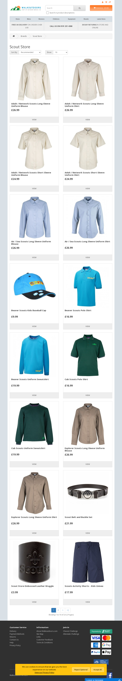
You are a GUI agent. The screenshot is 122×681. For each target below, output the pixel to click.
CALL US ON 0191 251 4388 (61, 26)
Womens (41, 19)
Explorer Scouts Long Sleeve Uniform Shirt (34, 517)
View (34, 119)
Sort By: (14, 52)
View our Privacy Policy (44, 672)
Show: (49, 52)
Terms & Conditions (44, 642)
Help (12, 642)
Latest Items (101, 19)
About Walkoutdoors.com (46, 631)
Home (18, 19)
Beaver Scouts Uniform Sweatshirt (30, 379)
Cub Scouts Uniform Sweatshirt (28, 448)
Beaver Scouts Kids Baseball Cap (28, 310)
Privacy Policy (15, 645)
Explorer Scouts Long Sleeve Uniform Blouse (85, 449)
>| (68, 610)
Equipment (71, 19)
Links (38, 637)
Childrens (56, 19)
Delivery (13, 631)
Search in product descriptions (60, 13)
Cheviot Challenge (70, 631)
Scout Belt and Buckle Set (78, 517)
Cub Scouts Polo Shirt (76, 379)
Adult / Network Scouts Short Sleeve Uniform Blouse (31, 173)
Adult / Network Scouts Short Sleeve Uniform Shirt (84, 173)
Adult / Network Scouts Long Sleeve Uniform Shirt (84, 104)
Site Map (39, 634)
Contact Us (14, 639)
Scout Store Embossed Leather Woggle (32, 586)
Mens (29, 19)
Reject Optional (81, 669)
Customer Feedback (44, 639)
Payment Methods (17, 634)
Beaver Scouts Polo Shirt (78, 310)
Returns (13, 637)
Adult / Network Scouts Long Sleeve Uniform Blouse (30, 104)
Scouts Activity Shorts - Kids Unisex (84, 586)
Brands (86, 19)
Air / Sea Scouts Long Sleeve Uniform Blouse (31, 242)
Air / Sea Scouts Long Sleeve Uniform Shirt (87, 241)
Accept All (97, 669)
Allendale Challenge (71, 634)
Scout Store (37, 36)
